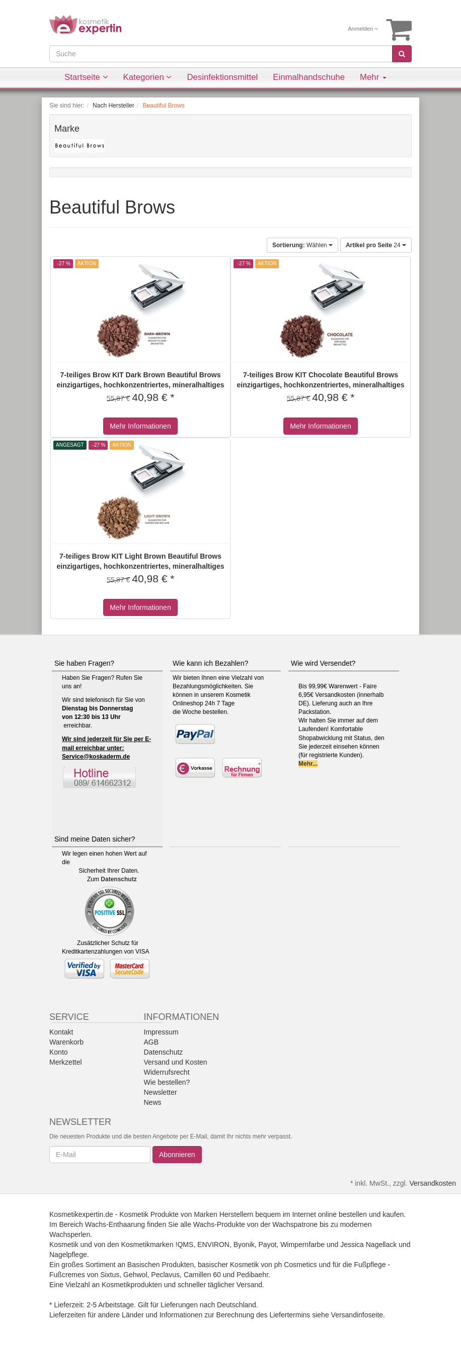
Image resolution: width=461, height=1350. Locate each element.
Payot (268, 1244)
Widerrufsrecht (167, 1072)
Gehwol (135, 1275)
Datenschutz (118, 879)
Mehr (373, 77)
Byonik (244, 1244)
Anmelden (363, 29)
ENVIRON (213, 1244)
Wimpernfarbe (302, 1244)
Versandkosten (432, 1183)
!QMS (185, 1244)
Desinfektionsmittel (222, 77)
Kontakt (61, 1032)
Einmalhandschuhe (309, 77)
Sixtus (109, 1275)
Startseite (86, 77)
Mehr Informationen (140, 426)
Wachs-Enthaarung (115, 1224)
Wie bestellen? (167, 1082)
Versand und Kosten (175, 1062)
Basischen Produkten (160, 1265)
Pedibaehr (252, 1275)
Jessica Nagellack (368, 1244)
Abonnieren (177, 1155)
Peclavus (165, 1275)
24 (376, 245)
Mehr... (308, 763)
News (153, 1102)
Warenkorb (66, 1042)
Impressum (161, 1032)
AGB (151, 1042)
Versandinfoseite (357, 1315)
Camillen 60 (202, 1275)
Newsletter (160, 1092)
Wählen (302, 245)
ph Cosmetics (295, 1265)
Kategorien (147, 77)
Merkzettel (65, 1062)
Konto (58, 1052)
